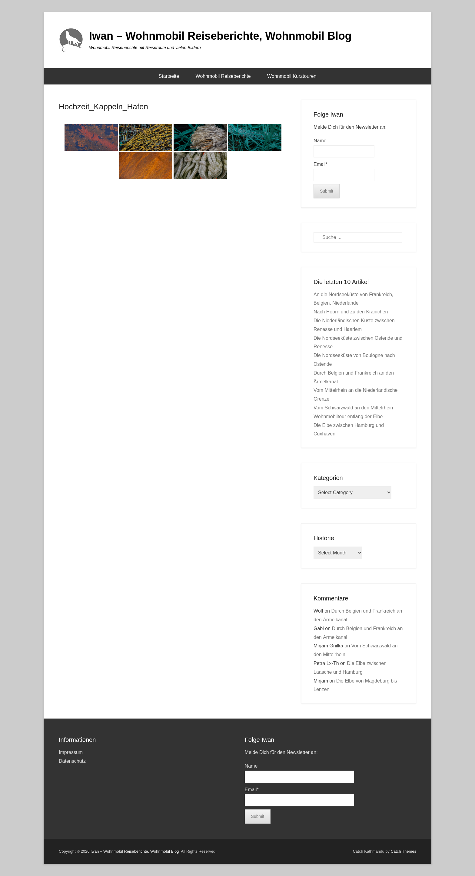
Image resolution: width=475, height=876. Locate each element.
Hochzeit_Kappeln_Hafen (103, 106)
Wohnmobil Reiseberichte (223, 76)
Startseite (169, 76)
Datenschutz (72, 761)
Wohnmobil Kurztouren (291, 76)
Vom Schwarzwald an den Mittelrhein (353, 407)
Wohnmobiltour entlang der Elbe (348, 416)
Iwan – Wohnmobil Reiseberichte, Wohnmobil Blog (220, 36)
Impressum (71, 752)
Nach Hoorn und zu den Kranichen (351, 311)
